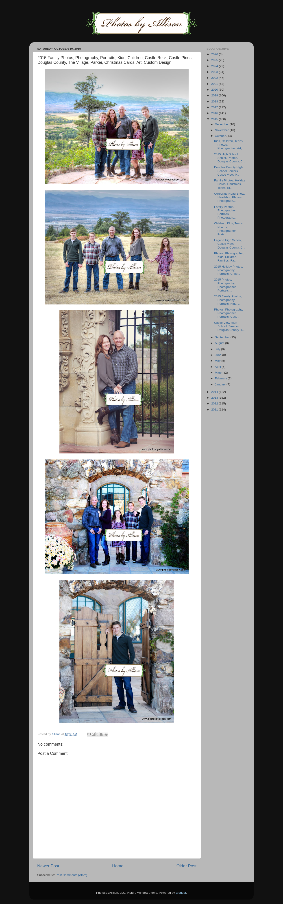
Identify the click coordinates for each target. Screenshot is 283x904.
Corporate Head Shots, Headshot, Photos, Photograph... (229, 197)
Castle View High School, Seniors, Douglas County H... (229, 326)
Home (117, 866)
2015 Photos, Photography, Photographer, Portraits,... (225, 285)
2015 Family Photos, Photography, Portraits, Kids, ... (228, 300)
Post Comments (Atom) (71, 875)
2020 (215, 89)
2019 (215, 95)
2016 (215, 113)
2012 (215, 403)
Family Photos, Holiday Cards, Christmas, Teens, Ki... (229, 184)
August (220, 343)
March (219, 372)
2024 (215, 66)
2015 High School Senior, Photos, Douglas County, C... (229, 158)
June (218, 355)
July (218, 349)
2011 (215, 409)
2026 (215, 54)
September (223, 337)
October (220, 136)
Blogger (181, 892)
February (221, 378)
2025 (215, 60)
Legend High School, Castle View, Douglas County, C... (229, 243)
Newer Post (48, 866)
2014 (215, 392)
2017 (215, 107)
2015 (215, 119)
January (220, 384)
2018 (215, 101)
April (218, 366)
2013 (215, 397)
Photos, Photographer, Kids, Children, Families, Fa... (229, 257)
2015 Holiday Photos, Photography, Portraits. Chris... (228, 270)
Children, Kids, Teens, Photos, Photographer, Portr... (229, 229)
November (222, 130)
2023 (215, 72)
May (218, 360)
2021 (215, 83)
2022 (215, 77)
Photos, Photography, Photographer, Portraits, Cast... (228, 313)
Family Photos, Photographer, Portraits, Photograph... (225, 212)
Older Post (186, 866)
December (222, 124)
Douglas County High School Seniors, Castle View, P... (228, 171)
